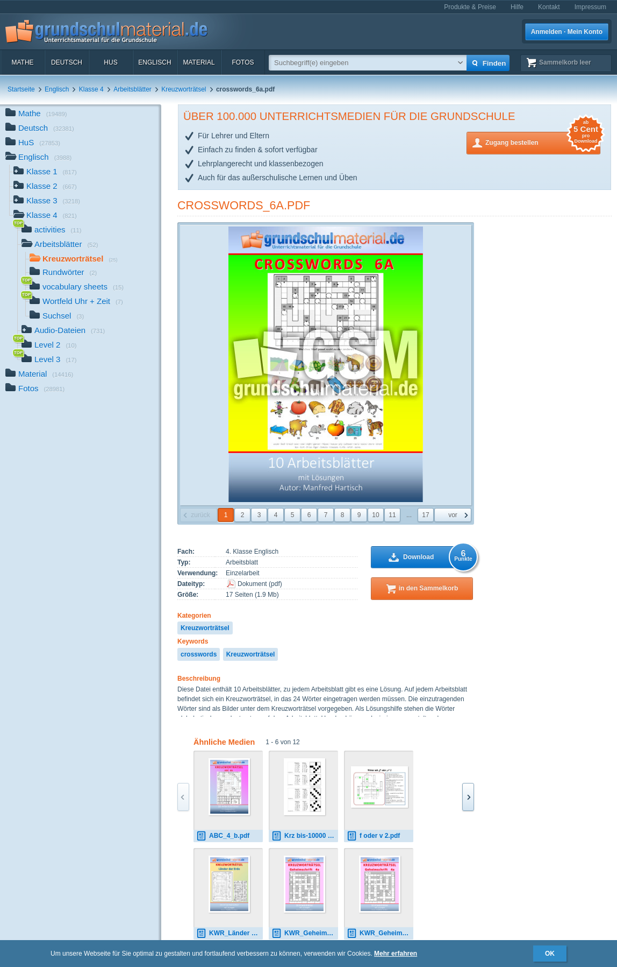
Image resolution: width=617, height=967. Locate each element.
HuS (110, 62)
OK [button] (550, 953)
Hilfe (517, 7)
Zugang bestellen (542, 142)
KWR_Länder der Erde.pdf (229, 933)
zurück (200, 515)
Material (198, 62)
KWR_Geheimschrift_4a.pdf (304, 933)
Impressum (590, 7)
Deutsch (66, 62)
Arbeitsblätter (132, 89)
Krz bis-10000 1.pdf (304, 836)
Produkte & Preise (470, 7)
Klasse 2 (45, 187)
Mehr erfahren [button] (395, 953)
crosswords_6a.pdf (243, 205)
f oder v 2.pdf (373, 836)
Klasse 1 (45, 172)
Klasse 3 (46, 201)
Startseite (21, 89)
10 (375, 515)
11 (392, 515)
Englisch (154, 62)
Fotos (243, 62)
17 (425, 515)
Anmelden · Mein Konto (566, 32)
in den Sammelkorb (428, 588)
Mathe (22, 62)
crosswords (199, 654)
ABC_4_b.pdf (222, 836)
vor (452, 515)
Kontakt (549, 7)
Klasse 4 (91, 89)
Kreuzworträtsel (183, 89)
